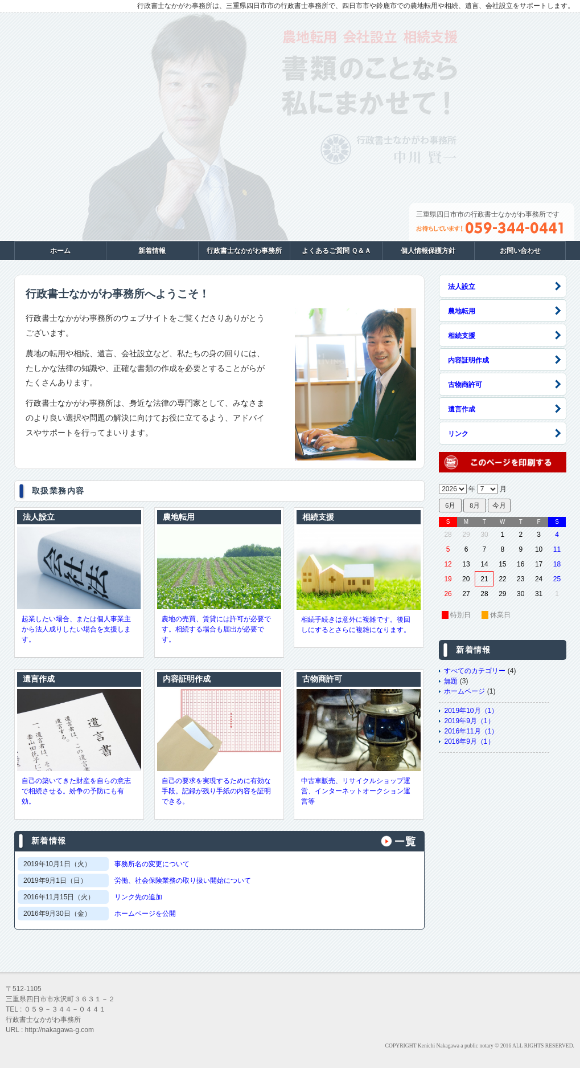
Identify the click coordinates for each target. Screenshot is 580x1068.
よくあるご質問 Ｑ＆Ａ (336, 251)
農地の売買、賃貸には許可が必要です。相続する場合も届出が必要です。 (216, 629)
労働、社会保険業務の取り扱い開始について (182, 880)
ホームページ (464, 691)
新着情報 (152, 251)
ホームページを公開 (145, 914)
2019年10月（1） (471, 711)
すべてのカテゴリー (474, 671)
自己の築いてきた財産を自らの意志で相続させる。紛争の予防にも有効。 (76, 791)
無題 (451, 681)
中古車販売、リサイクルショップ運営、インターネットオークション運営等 (355, 791)
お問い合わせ (520, 251)
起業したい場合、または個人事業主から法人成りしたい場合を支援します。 (76, 629)
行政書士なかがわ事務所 (244, 251)
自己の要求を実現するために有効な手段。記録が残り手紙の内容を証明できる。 (216, 791)
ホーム (60, 251)
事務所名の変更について (152, 864)
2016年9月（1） (469, 741)
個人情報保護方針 (428, 251)
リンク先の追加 (138, 897)
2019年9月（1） (469, 721)
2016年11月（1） (471, 731)
